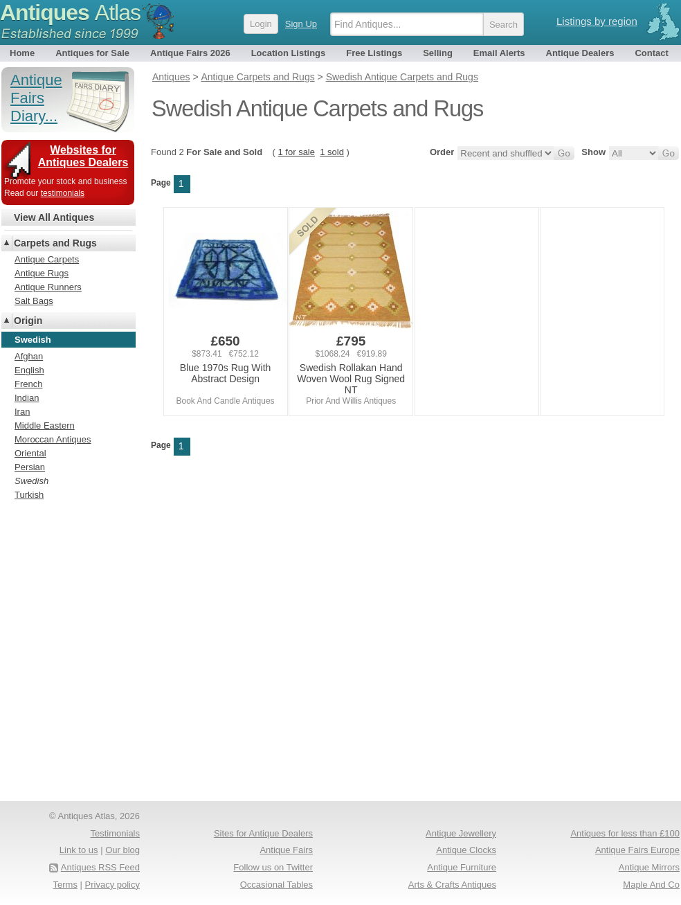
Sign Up (301, 24)
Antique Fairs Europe (637, 850)
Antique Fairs (286, 850)
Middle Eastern (45, 425)
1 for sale (296, 152)
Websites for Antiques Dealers (83, 156)
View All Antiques (54, 217)
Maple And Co (651, 884)
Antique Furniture (461, 867)
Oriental (30, 453)
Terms (65, 884)
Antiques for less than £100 (625, 833)
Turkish (29, 495)
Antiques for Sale (92, 53)
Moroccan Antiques (53, 439)
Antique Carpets (47, 259)
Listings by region (596, 21)
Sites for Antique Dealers (263, 833)
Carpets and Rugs (55, 243)
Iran (22, 411)
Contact (651, 53)
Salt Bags (34, 301)
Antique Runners (48, 287)
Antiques (70, 12)
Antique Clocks (466, 850)
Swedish (31, 481)
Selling (438, 53)
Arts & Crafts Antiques (452, 884)
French (28, 384)
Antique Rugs (42, 273)
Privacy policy (112, 884)
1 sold (332, 152)
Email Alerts (499, 53)
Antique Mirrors (649, 867)
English (29, 370)
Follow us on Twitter (273, 867)
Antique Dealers (580, 53)
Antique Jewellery (461, 833)
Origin (28, 320)
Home (22, 53)
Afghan (29, 356)
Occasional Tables (276, 884)
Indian (27, 398)
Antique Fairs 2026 (190, 53)
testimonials (62, 193)
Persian (30, 467)
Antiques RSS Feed (100, 867)
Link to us (79, 850)
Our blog (122, 850)
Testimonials (115, 833)
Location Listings (288, 53)
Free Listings (374, 53)
